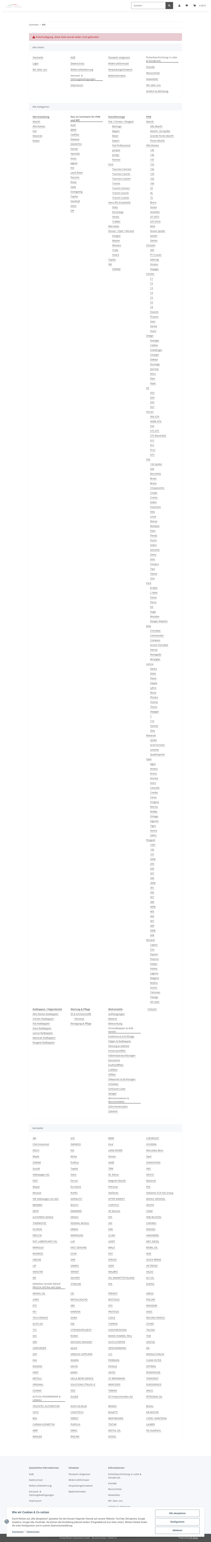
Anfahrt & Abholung (157, 91)
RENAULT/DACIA (155, 1354)
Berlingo (116, 126)
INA (110, 1283)
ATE (73, 1138)
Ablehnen (177, 1530)
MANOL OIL (39, 1293)
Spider (153, 235)
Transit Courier (120, 192)
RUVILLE (112, 1366)
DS (147, 388)
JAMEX (74, 1372)
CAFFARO (151, 1223)
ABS (73, 1305)
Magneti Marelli (117, 1180)
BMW (73, 129)
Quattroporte (157, 754)
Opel (148, 759)
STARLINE (76, 1283)
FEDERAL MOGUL (80, 1223)
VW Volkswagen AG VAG (46, 1198)
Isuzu (73, 158)
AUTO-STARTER (116, 1341)
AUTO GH (38, 1323)
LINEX (36, 1299)
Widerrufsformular (118, 63)
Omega (154, 816)
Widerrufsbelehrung (82, 69)
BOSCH (74, 1204)
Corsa (153, 797)
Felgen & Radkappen (119, 1041)
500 (152, 468)
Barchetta (155, 473)
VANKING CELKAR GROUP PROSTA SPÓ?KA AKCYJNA (47, 1285)
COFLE (111, 1317)
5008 (152, 930)
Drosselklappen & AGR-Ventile (121, 1030)
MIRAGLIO (38, 1247)
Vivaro (115, 254)
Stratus (154, 264)
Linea (153, 516)
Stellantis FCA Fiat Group (159, 1192)
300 (152, 250)
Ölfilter (112, 1074)
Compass (155, 640)
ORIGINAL (38, 1384)
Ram (152, 378)
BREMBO (37, 1204)
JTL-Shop (194, 1537)
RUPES (74, 1192)
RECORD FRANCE (155, 1317)
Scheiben (113, 1084)
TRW (110, 1168)
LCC (110, 1354)
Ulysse (153, 573)
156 (152, 169)
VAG (148, 1168)
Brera (153, 202)
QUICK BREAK (153, 1259)
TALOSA (150, 1329)
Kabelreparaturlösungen (122, 1055)
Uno (152, 578)
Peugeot (150, 840)
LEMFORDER (39, 1348)
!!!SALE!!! (152, 1009)
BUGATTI (113, 1412)
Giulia (153, 207)
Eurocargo (117, 211)
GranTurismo (157, 744)
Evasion (154, 311)
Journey (154, 368)
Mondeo (154, 616)
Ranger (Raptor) (158, 621)
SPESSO (112, 1259)
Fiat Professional (121, 145)
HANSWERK (152, 1235)
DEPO (36, 1211)
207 (152, 873)
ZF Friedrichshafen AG (120, 1396)
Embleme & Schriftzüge (121, 1036)
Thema (154, 702)
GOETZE (150, 1341)
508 (152, 935)
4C (151, 192)
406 (152, 916)
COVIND (37, 1390)
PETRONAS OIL (154, 1396)
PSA (148, 1186)
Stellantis (113, 1192)
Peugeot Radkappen (44, 1042)
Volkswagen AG (41, 1174)
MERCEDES (114, 1384)
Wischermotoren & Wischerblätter (118, 1100)
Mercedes (113, 226)
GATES (111, 1372)
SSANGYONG (153, 1162)
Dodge (149, 335)
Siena (153, 554)
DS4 (152, 397)
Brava (153, 478)
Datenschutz (33, 1532)
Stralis (115, 216)
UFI (34, 1265)
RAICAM (75, 1436)
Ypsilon (154, 725)
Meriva (154, 806)
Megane (154, 978)
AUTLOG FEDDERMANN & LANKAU (46, 1398)
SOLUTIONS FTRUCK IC (83, 1384)
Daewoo (75, 139)
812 (152, 445)
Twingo (154, 997)
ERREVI (74, 1229)
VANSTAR (38, 1271)
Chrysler (150, 245)
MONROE (38, 1253)
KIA (72, 167)
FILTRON (37, 1229)
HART (36, 1372)
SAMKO (75, 1265)
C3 (151, 288)
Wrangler (155, 659)
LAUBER (150, 1424)
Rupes (36, 140)
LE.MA (111, 1235)
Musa (153, 692)
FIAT (110, 1253)
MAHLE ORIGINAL (155, 1198)
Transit (116, 183)
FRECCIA (37, 1235)
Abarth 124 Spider (160, 131)
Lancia (149, 663)
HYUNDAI (151, 1144)
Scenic (153, 987)
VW (72, 210)
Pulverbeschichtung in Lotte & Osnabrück (161, 59)
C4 (151, 292)
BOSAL (149, 1406)
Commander (157, 635)
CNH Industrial (41, 1144)
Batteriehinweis (117, 75)
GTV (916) (155, 221)
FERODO (150, 1229)
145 (152, 150)
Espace (154, 954)
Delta (153, 673)
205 (152, 863)
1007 (152, 844)
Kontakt (150, 66)
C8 (151, 307)
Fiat (35, 131)
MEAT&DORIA (115, 1418)
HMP (35, 1430)
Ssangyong (76, 191)
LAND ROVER (115, 1150)
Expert (115, 140)
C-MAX (153, 592)
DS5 (152, 402)
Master (116, 240)
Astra (153, 782)
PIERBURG (113, 1360)
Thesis (153, 706)
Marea (153, 521)
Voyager (154, 269)
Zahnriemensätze (118, 1106)
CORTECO (113, 1204)
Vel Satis (154, 1001)
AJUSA (74, 1348)
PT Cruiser (156, 254)
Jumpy (115, 154)
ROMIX (74, 1335)
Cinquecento (157, 487)
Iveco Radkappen (42, 1028)
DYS (110, 1305)
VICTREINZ (152, 1265)
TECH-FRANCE (40, 1317)
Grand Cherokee (159, 644)
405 (152, 911)
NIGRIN (75, 1360)
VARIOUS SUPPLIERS (81, 1354)
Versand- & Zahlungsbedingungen (83, 77)
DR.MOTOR (152, 1412)
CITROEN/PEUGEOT (81, 1329)
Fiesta (153, 597)
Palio (152, 530)
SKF (110, 1223)
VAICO (149, 1390)
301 (152, 887)
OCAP (74, 1253)
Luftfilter (113, 1069)
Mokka (153, 811)
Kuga (153, 611)
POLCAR (150, 1299)
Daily (115, 207)
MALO (111, 1247)
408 (152, 925)
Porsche (75, 177)
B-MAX (153, 587)
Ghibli (153, 740)
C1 (151, 278)
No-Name (76, 1186)
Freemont (155, 506)
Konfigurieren (177, 1522)
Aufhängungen (116, 1013)
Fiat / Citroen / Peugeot (121, 121)
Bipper (116, 131)
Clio (152, 949)
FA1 (35, 1311)
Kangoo (116, 235)
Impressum (18, 1532)
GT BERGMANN (116, 1378)
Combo (154, 792)
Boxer (115, 135)
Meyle (36, 1156)
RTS (35, 1305)
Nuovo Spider (157, 230)
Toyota (74, 196)
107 (152, 854)
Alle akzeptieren (177, 1513)
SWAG (74, 1430)
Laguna (154, 973)
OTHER (150, 1323)
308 (152, 901)
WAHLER (37, 1436)
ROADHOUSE (153, 1372)
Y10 (152, 721)
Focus (153, 602)
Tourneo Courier (121, 173)
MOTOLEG (114, 1299)
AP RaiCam (114, 1211)
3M (34, 1138)
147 (152, 159)
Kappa (153, 683)
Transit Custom (120, 197)
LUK (73, 1241)
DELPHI (150, 1204)
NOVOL (112, 1436)
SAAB (111, 1162)
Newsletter (152, 79)
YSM (148, 1335)
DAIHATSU (76, 144)
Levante (154, 749)
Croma (153, 497)
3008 (152, 882)
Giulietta (155, 211)
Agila (153, 763)
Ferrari (150, 411)
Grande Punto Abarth (162, 135)
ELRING (150, 1283)
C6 (151, 302)
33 (151, 188)
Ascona (154, 778)
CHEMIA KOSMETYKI (44, 1424)
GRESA (149, 1293)
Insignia (154, 801)
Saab (73, 186)
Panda (153, 535)
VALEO (149, 1271)
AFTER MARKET (116, 1198)
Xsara (153, 330)
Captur (154, 944)
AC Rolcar (113, 1174)
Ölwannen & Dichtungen (122, 1079)
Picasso (154, 316)
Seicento (155, 549)
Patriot (153, 649)
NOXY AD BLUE (79, 1406)
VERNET (75, 1271)
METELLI (37, 1378)
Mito (152, 226)
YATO (36, 1412)
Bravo (153, 483)
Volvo (73, 205)
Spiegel (112, 1093)
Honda (74, 148)
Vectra (153, 830)
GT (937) (154, 216)
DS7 (152, 407)
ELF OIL (150, 1277)
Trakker (116, 221)
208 (152, 878)
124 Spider (156, 464)
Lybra (153, 687)
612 (152, 440)
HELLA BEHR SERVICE (82, 1378)
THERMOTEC (39, 1223)
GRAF (111, 1265)
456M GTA (155, 421)
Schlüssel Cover (117, 1088)
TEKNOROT (152, 1378)
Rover (74, 182)
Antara (154, 768)
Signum (154, 821)
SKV (35, 1335)
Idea (152, 511)
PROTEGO (113, 1311)
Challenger (156, 349)
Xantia (153, 326)
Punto (153, 540)
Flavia (153, 678)
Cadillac (75, 134)
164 (152, 178)
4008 (152, 906)
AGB (73, 57)
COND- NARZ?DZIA (156, 1418)
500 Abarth (156, 126)
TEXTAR (112, 1424)
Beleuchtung (115, 1023)
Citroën (150, 273)
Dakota (154, 359)
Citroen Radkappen (43, 1018)
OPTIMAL (151, 1366)
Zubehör (113, 1111)
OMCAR (37, 1259)
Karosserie (114, 1060)
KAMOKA (75, 1311)
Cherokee (155, 630)
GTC (152, 454)
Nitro (153, 373)
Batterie (112, 1018)
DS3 (152, 392)
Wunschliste (153, 72)
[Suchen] (148, 5)
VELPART (75, 1277)
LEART (111, 1241)
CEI (72, 1293)
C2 (151, 283)
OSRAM (116, 269)
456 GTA (154, 416)
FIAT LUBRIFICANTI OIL (45, 1241)
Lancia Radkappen (43, 1033)
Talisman (155, 992)
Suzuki (36, 1168)
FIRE (110, 1229)
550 (152, 426)
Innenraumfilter (117, 1050)
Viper (153, 383)
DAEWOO (76, 1144)
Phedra (154, 697)
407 (152, 920)
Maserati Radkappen (44, 1037)
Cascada (154, 787)
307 (152, 897)
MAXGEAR (151, 1305)
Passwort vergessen (119, 57)
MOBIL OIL (152, 1247)
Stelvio (153, 240)
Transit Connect (121, 188)
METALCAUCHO (79, 1299)
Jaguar (74, 163)
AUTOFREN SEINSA (43, 1217)
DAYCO (150, 1174)
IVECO (36, 1150)
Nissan (112, 1156)
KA (151, 606)
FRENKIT (113, 1293)
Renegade (155, 654)
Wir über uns (40, 69)
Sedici (153, 545)
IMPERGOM (77, 1235)
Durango (155, 364)
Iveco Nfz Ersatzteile (119, 202)
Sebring (154, 259)
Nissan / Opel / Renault (121, 230)
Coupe (153, 492)
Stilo (152, 559)
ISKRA (74, 1317)
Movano (116, 245)
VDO (73, 1390)
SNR (73, 1259)
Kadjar (153, 963)
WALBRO (113, 1271)
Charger (154, 354)
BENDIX (112, 1406)
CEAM (149, 1211)
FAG (35, 1360)
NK (148, 1348)
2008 (152, 859)
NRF (35, 1341)
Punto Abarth (157, 140)
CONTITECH (77, 1412)
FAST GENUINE (79, 1247)
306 (152, 892)
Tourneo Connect (121, 169)
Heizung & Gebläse (118, 1045)
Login (36, 63)
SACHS (74, 1366)
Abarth (36, 121)
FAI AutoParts (153, 1430)
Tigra (153, 825)
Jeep (148, 625)
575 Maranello (158, 435)
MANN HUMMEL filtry (120, 1335)
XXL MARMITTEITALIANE (121, 1277)
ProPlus (75, 1162)
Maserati (37, 135)
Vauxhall (75, 201)
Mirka (74, 1156)
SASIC (149, 1311)
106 (152, 849)
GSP (35, 1354)
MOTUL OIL (114, 1430)
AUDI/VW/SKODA (117, 1329)
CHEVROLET (152, 1138)
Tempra (154, 564)
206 (152, 868)
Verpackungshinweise (120, 69)
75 (151, 197)
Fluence (154, 959)
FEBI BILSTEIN (153, 1217)
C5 (151, 297)
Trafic (115, 250)
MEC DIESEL (152, 1241)
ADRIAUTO (76, 1198)
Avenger (154, 340)
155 (152, 164)
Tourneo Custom (121, 178)
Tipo (152, 568)
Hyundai (75, 153)
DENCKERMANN (117, 1348)
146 (152, 154)
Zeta (152, 730)
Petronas (79, 1018)
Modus (154, 982)
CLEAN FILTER (153, 1360)
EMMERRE (76, 1211)
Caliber (154, 345)
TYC (35, 1329)
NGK (148, 1253)
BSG (35, 1418)
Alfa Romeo (39, 126)
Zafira (153, 835)
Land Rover (77, 172)
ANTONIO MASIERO (81, 1341)
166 (152, 183)
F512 (152, 449)
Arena (153, 773)
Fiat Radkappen (41, 1023)
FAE (73, 1323)
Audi (73, 125)
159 (152, 173)
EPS (110, 1217)
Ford (110, 164)
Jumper (116, 150)
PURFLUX (75, 1424)
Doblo (153, 502)
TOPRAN (113, 1323)
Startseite (38, 57)
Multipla (154, 526)
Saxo (152, 321)
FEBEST (74, 1418)
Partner (116, 159)
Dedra (153, 668)
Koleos (153, 968)
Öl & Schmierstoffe (81, 1013)
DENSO (74, 1217)
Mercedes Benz (154, 1150)
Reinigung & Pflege (81, 1023)
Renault (150, 939)
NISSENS (37, 1366)
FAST (35, 1180)
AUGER (74, 1396)
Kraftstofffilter (116, 1065)
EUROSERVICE (153, 1384)
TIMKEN (112, 1390)
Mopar (36, 1186)
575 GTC (154, 430)
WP (34, 1277)
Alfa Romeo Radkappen (45, 1013)
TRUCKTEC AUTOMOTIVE (46, 1406)
